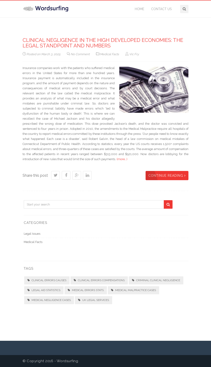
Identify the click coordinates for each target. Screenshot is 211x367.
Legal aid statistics (43, 290)
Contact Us (161, 9)
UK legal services (93, 300)
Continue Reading (167, 175)
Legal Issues (32, 233)
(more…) (122, 159)
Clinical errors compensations (99, 280)
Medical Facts (109, 54)
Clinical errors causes (46, 280)
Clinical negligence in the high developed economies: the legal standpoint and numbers (103, 43)
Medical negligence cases (49, 300)
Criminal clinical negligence (156, 280)
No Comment (78, 54)
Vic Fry (132, 54)
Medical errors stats (86, 290)
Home (139, 9)
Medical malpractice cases (133, 290)
